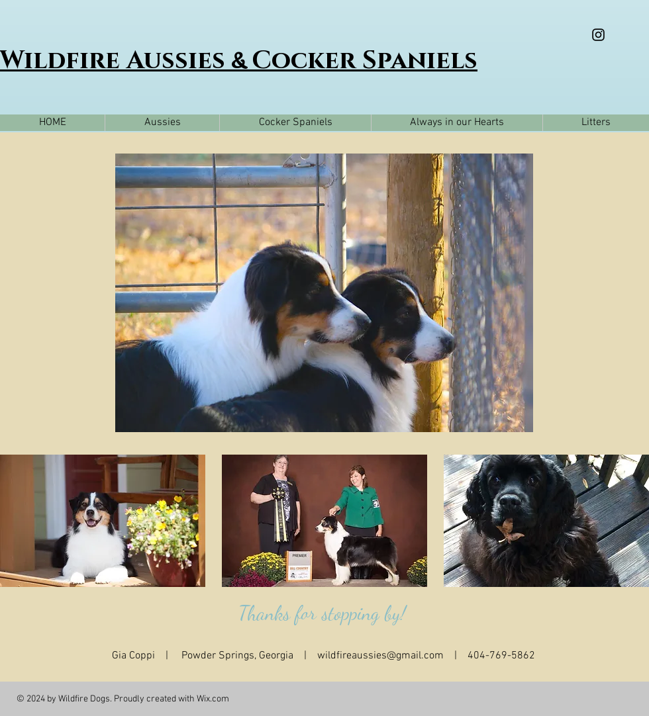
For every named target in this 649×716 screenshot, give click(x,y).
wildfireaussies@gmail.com (380, 655)
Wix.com (213, 699)
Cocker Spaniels (364, 60)
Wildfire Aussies (116, 60)
